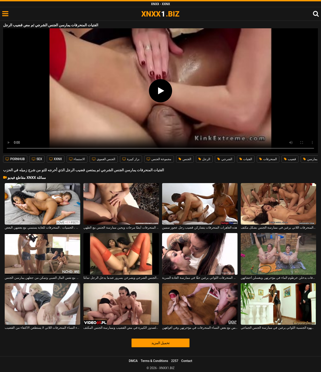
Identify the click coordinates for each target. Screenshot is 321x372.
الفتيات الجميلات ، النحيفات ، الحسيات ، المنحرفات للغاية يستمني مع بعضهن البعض (42, 227)
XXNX (55, 159)
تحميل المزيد (160, 343)
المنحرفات (268, 159)
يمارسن (310, 159)
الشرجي (224, 159)
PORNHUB (15, 159)
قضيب (290, 159)
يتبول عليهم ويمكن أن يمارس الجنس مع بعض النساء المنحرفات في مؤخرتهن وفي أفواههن (200, 327)
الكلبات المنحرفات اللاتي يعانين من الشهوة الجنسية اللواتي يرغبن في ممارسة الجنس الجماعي (278, 327)
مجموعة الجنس (159, 159)
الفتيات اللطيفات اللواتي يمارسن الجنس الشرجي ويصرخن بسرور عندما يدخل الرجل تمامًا (121, 277)
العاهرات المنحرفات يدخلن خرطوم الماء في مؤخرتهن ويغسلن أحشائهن (278, 277)
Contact (186, 361)
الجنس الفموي (103, 159)
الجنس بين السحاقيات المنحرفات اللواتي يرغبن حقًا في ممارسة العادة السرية (200, 277)
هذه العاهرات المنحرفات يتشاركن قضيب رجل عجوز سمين (199, 227)
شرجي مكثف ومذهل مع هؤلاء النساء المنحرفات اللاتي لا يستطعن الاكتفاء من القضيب (42, 327)
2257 (174, 361)
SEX (37, 159)
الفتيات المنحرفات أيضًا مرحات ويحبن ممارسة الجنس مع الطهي (121, 227)
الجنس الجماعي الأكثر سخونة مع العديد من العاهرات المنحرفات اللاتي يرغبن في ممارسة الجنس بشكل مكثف (278, 227)
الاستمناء (77, 159)
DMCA (133, 361)
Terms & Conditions (154, 361)
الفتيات (245, 159)
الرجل (204, 159)
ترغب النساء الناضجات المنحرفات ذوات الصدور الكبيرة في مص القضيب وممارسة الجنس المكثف (121, 327)
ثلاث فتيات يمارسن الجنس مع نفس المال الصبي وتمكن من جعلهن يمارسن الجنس (42, 277)
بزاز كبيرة (131, 159)
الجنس (185, 159)
